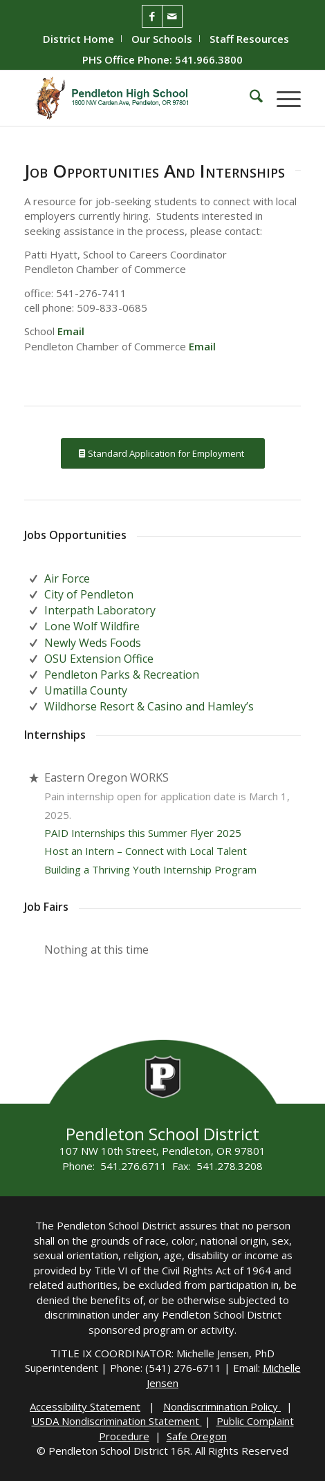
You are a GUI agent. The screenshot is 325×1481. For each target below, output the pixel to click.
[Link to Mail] (172, 16)
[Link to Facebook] (152, 16)
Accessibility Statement (85, 1406)
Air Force (67, 578)
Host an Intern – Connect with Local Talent (145, 851)
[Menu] (282, 98)
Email (70, 331)
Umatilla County (85, 690)
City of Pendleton (88, 594)
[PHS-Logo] (134, 98)
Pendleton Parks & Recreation (121, 674)
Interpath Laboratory (100, 610)
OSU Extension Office (99, 658)
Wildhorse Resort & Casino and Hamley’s (149, 706)
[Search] (249, 98)
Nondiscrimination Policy (222, 1406)
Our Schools (161, 39)
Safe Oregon (197, 1436)
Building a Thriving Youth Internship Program (150, 869)
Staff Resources (249, 39)
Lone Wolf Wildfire (92, 626)
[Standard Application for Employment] (163, 453)
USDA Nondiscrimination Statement (117, 1421)
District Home (78, 39)
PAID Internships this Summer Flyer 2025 (142, 833)
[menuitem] (79, 38)
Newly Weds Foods (92, 642)
